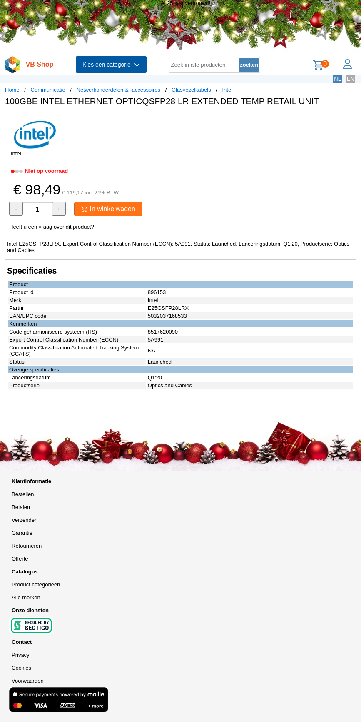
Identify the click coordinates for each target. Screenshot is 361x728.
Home (12, 90)
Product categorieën (36, 584)
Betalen (21, 507)
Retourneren (27, 546)
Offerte (20, 559)
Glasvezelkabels (191, 90)
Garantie (22, 533)
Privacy (21, 655)
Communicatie (48, 90)
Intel (227, 90)
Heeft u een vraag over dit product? (51, 227)
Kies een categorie (111, 64)
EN (350, 79)
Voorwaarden (28, 681)
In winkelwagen (108, 208)
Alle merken (26, 597)
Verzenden (24, 520)
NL (337, 79)
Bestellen (23, 494)
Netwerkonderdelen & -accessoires (119, 90)
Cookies (21, 668)
